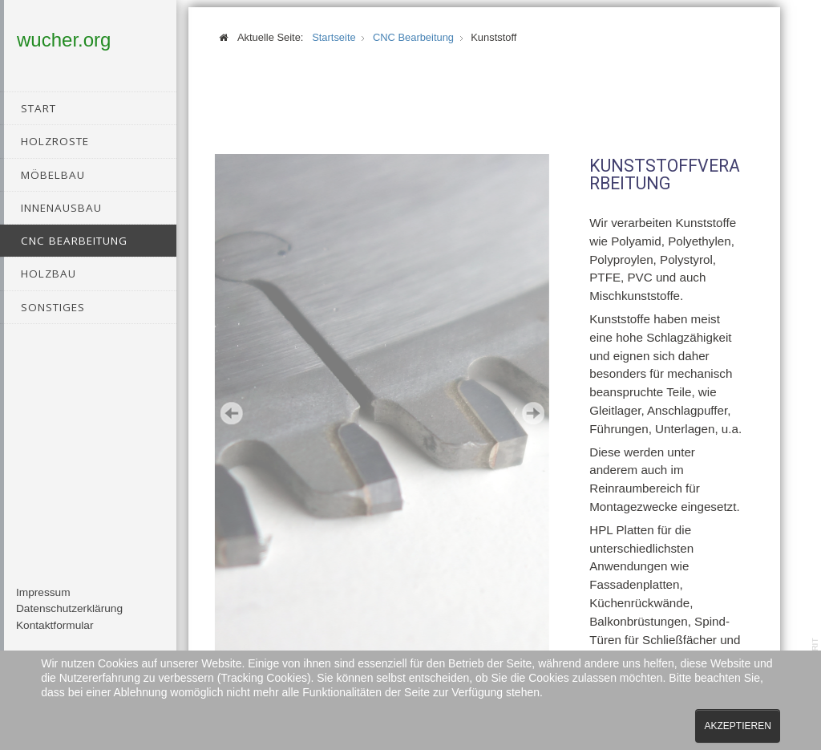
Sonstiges (53, 307)
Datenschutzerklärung (69, 620)
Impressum (43, 604)
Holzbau (48, 273)
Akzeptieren (737, 726)
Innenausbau (61, 208)
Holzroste (55, 141)
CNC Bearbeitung (74, 240)
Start (38, 108)
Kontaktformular (55, 636)
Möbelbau (53, 175)
